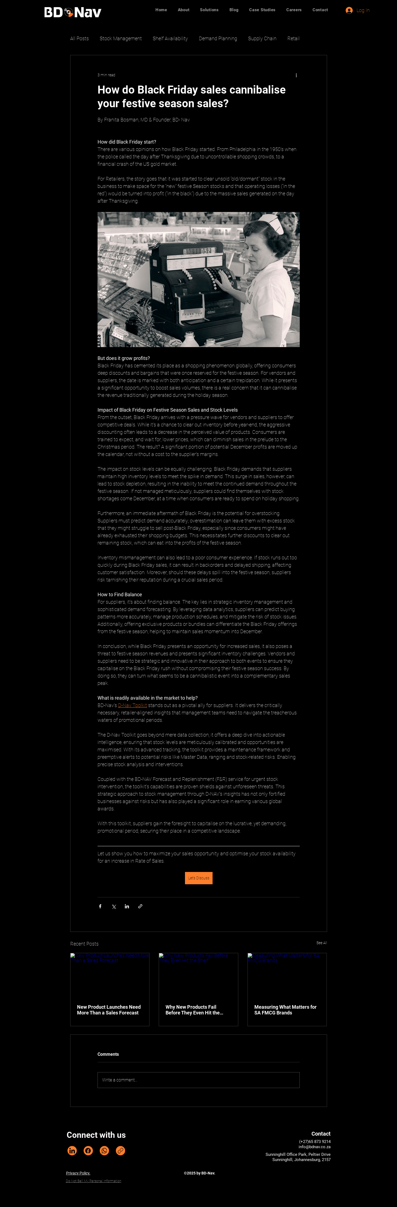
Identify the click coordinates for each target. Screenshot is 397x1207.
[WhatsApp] (104, 1150)
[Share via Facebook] (100, 906)
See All (321, 943)
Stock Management (121, 38)
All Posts (79, 38)
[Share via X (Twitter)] (113, 906)
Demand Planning (218, 38)
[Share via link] (140, 906)
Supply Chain (262, 38)
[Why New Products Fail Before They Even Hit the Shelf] (198, 975)
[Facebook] (88, 1150)
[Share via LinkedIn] (127, 906)
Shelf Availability (170, 38)
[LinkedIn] (72, 1150)
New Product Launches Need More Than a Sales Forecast (109, 1010)
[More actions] (296, 75)
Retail (293, 38)
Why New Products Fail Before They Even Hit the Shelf (193, 1010)
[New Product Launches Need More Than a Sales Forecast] (109, 975)
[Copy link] (120, 1150)
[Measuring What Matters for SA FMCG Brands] (287, 975)
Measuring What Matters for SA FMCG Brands (285, 1010)
